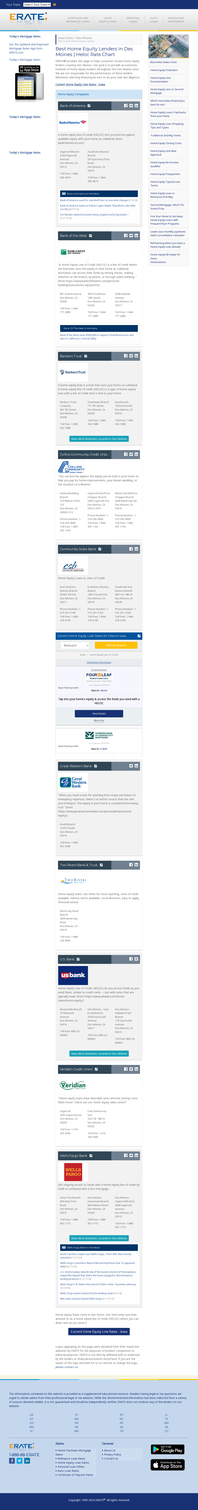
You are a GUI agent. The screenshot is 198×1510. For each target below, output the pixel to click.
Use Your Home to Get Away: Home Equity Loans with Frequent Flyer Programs (166, 219)
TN (121, 1431)
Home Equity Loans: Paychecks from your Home (168, 114)
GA (31, 1415)
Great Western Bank (78, 766)
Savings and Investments (176, 19)
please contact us (66, 1367)
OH (32, 1423)
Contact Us (110, 1458)
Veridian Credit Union (79, 1069)
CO (166, 1431)
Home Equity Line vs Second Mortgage (166, 91)
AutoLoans (154, 19)
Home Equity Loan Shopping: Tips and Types (167, 125)
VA (166, 1427)
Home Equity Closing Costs (166, 143)
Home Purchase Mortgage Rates (73, 1452)
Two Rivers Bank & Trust (81, 865)
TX (166, 1419)
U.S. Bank (69, 959)
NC (121, 1419)
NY (121, 1415)
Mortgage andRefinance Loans (78, 19)
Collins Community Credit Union (87, 454)
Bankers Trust (73, 356)
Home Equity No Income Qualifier (164, 164)
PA (121, 1423)
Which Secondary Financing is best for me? (167, 102)
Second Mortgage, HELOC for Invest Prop (167, 206)
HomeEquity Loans (108, 19)
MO (76, 1431)
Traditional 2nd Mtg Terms (165, 135)
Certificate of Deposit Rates (74, 1475)
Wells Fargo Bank (76, 1156)
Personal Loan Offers (69, 1466)
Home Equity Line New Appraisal (163, 152)
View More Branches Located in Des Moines (99, 439)
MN (31, 1427)
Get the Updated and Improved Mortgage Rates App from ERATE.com (29, 48)
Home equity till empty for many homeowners (165, 258)
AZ (31, 1419)
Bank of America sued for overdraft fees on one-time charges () (98, 200)
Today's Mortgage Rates (24, 59)
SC (31, 1431)
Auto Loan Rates (67, 1471)
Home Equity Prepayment (165, 174)
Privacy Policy (111, 1454)
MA (76, 1419)
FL (76, 1415)
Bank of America (75, 106)
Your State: (14, 4)
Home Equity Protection (164, 70)
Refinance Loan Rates (70, 1458)
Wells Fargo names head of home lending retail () (90, 1293)
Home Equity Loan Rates (72, 1462)
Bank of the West (76, 236)
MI (76, 1427)
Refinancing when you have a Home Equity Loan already (167, 244)
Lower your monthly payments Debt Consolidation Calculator (168, 233)
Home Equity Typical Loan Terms (165, 183)
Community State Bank (80, 549)
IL (166, 1415)
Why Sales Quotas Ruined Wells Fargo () (87, 1298)
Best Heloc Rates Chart (163, 62)
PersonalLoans (133, 19)
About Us (109, 1450)
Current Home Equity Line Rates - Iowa (80, 84)
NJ (121, 1427)
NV (76, 1423)
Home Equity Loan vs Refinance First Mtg (162, 195)
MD (166, 1423)
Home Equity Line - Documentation (161, 79)
